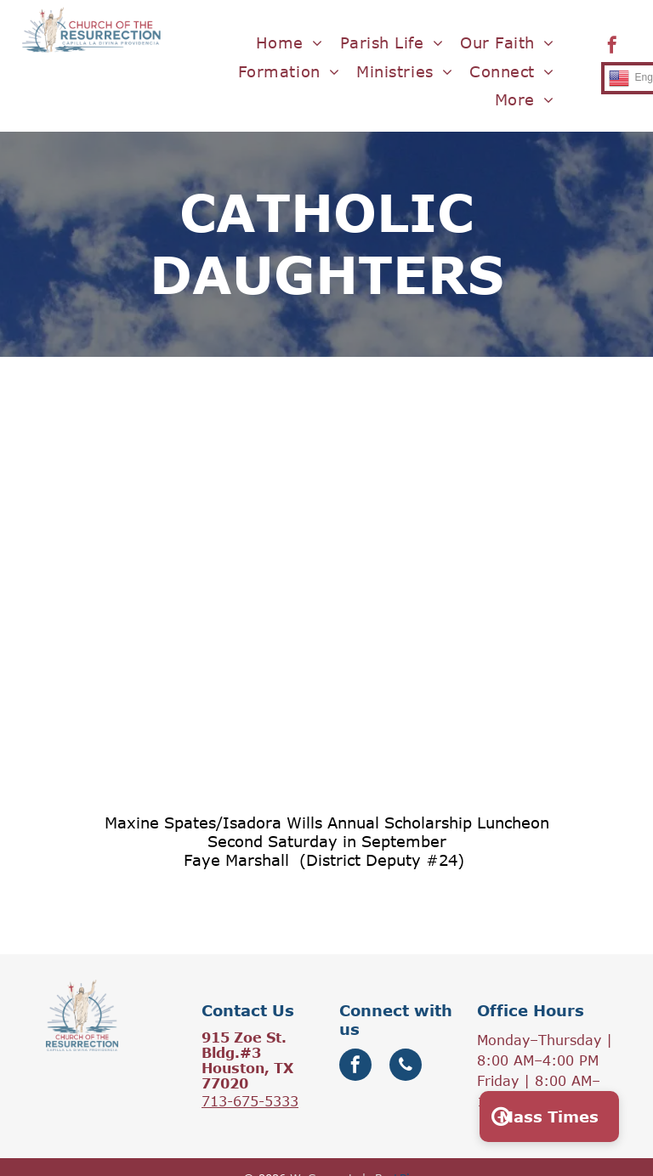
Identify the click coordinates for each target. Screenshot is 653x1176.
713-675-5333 (250, 1101)
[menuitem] (289, 43)
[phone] (405, 1067)
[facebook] (612, 47)
